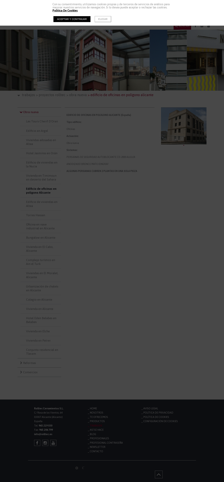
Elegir (103, 19)
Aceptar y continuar (72, 19)
